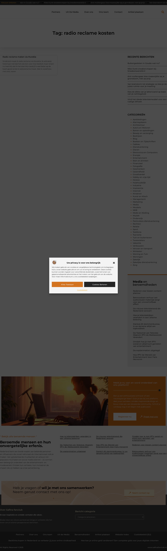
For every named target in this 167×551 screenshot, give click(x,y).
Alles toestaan (67, 284)
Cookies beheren (99, 284)
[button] (114, 263)
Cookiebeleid (82, 290)
